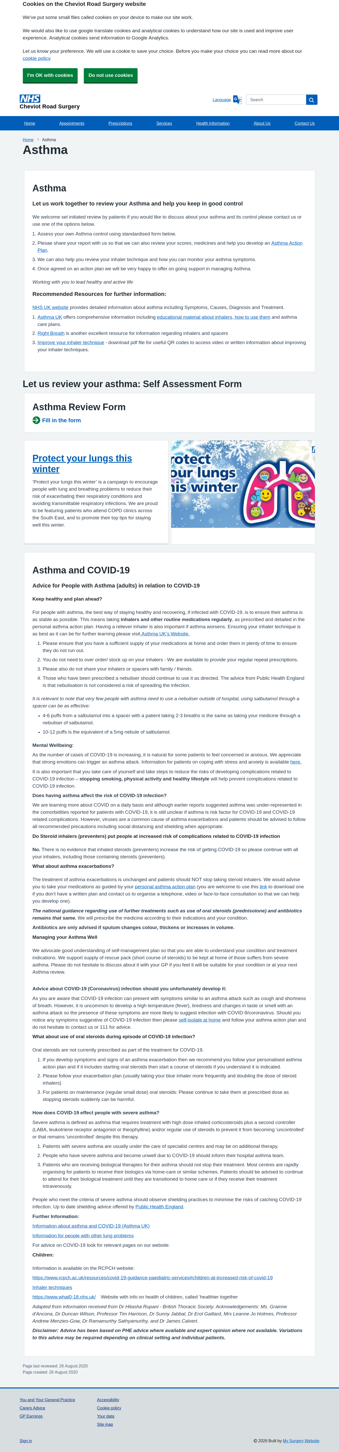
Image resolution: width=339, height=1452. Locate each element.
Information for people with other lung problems (83, 1235)
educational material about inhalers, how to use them (213, 317)
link (263, 886)
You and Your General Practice (47, 1400)
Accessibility (108, 1400)
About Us (262, 123)
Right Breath (51, 333)
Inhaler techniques (52, 1287)
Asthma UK (50, 317)
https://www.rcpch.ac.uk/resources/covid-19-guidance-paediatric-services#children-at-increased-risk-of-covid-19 (153, 1277)
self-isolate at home (200, 1019)
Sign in (26, 1441)
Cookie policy (109, 1408)
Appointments (71, 123)
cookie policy (36, 58)
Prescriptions (120, 123)
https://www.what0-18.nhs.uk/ (64, 1296)
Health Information (213, 123)
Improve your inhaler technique (71, 342)
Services (164, 123)
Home (29, 123)
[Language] (227, 100)
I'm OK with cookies (50, 75)
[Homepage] (115, 102)
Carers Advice (32, 1408)
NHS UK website (51, 307)
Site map (105, 1424)
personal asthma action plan (165, 886)
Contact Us (305, 123)
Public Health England (159, 1206)
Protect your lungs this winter (82, 463)
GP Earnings (31, 1416)
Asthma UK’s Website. (165, 633)
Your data (105, 1416)
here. (295, 761)
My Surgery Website (301, 1441)
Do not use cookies (110, 75)
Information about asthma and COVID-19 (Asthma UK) (91, 1225)
